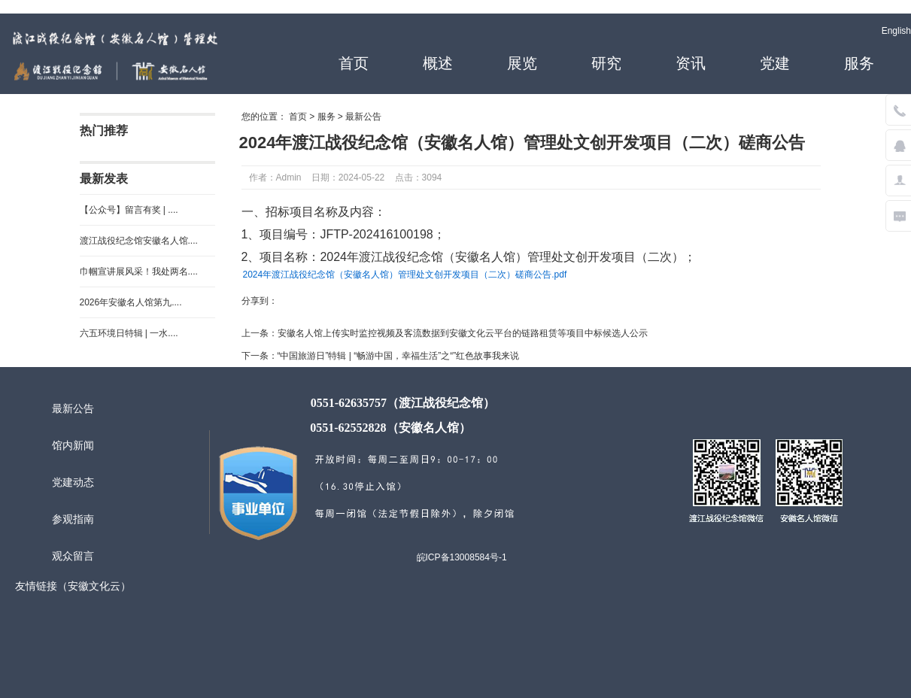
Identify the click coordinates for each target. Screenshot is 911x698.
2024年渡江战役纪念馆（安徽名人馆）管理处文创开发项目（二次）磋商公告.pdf (405, 274)
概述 (438, 63)
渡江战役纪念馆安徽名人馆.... (139, 240)
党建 (775, 63)
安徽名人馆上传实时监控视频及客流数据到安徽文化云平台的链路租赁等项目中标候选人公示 (463, 333)
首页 (354, 63)
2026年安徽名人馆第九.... (131, 302)
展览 (522, 63)
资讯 (691, 63)
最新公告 (363, 116)
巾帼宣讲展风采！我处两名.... (139, 271)
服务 (859, 63)
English (896, 31)
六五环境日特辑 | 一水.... (129, 333)
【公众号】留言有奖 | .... (129, 210)
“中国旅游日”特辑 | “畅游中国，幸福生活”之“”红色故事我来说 (399, 356)
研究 (606, 63)
